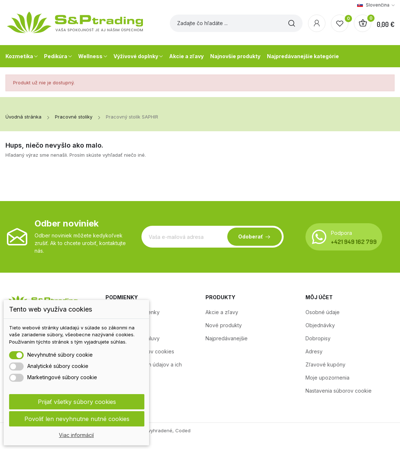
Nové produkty (223, 325)
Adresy (314, 351)
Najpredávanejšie (226, 338)
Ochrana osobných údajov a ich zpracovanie (143, 368)
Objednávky (320, 325)
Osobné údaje (322, 312)
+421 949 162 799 (354, 241)
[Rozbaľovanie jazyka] (376, 5)
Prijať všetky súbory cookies (77, 401)
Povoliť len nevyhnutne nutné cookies (76, 418)
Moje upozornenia (327, 377)
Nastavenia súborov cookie (338, 391)
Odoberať (250, 236)
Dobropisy (318, 338)
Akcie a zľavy (221, 312)
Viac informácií (76, 435)
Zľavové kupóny (325, 364)
